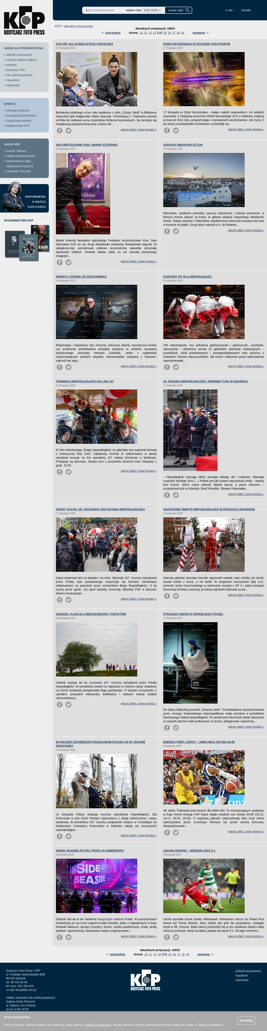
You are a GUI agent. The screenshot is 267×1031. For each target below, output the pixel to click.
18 (178, 32)
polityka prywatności (248, 971)
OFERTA (10, 104)
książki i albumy (16, 151)
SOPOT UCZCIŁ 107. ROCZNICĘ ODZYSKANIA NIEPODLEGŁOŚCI (100, 509)
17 (173, 32)
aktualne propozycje (19, 54)
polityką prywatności (98, 1025)
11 (145, 32)
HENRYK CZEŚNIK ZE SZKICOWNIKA (81, 276)
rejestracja (13, 85)
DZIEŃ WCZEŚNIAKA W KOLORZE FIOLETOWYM (196, 44)
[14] (159, 32)
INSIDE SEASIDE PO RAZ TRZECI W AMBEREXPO (90, 850)
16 (169, 32)
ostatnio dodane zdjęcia (21, 59)
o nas (229, 10)
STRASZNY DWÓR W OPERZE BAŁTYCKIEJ (193, 614)
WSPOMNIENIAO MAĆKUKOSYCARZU (35, 201)
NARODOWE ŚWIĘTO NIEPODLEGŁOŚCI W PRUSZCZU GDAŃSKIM (209, 509)
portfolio (12, 65)
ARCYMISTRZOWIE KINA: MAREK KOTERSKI (87, 144)
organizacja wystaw (19, 120)
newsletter (13, 80)
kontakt (246, 10)
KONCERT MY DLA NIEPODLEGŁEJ (187, 276)
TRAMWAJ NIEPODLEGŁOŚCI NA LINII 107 (85, 381)
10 (141, 32)
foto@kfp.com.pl (25, 990)
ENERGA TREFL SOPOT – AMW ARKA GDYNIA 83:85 (199, 742)
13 (154, 32)
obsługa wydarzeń (18, 110)
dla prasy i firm (16, 70)
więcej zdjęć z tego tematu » (139, 129)
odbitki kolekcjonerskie (21, 156)
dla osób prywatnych (20, 75)
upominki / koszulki (19, 171)
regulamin (241, 975)
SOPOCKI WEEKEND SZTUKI (183, 144)
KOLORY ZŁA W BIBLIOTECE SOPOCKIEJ (84, 44)
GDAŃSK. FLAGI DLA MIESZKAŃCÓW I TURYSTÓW (91, 614)
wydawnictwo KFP (18, 125)
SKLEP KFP (12, 144)
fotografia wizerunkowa (21, 115)
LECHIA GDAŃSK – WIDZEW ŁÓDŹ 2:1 (189, 850)
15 (165, 32)
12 (150, 32)
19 (182, 32)
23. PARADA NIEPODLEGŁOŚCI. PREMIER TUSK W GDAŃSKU (205, 381)
